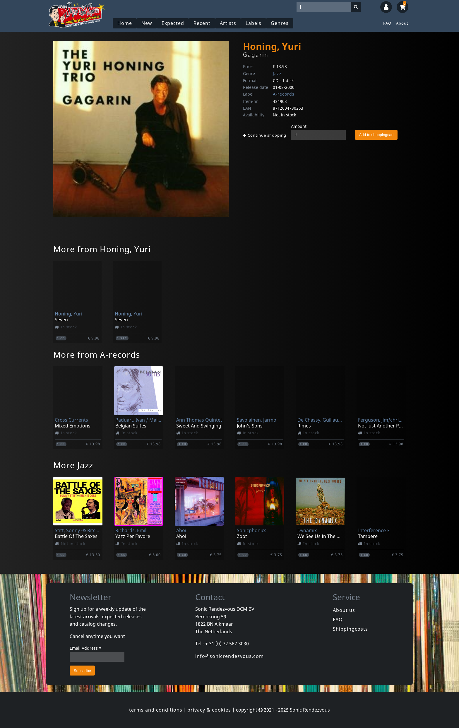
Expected (173, 23)
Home (124, 23)
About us (344, 610)
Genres (280, 23)
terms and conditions (155, 710)
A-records (283, 94)
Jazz (277, 73)
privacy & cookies (209, 710)
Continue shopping (264, 135)
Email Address (86, 648)
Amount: (299, 126)
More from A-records (96, 354)
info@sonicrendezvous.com (229, 656)
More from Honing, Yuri (102, 248)
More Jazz (73, 465)
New (146, 23)
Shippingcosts (350, 629)
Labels (253, 23)
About (402, 23)
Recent (201, 23)
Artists (228, 23)
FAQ (387, 23)
